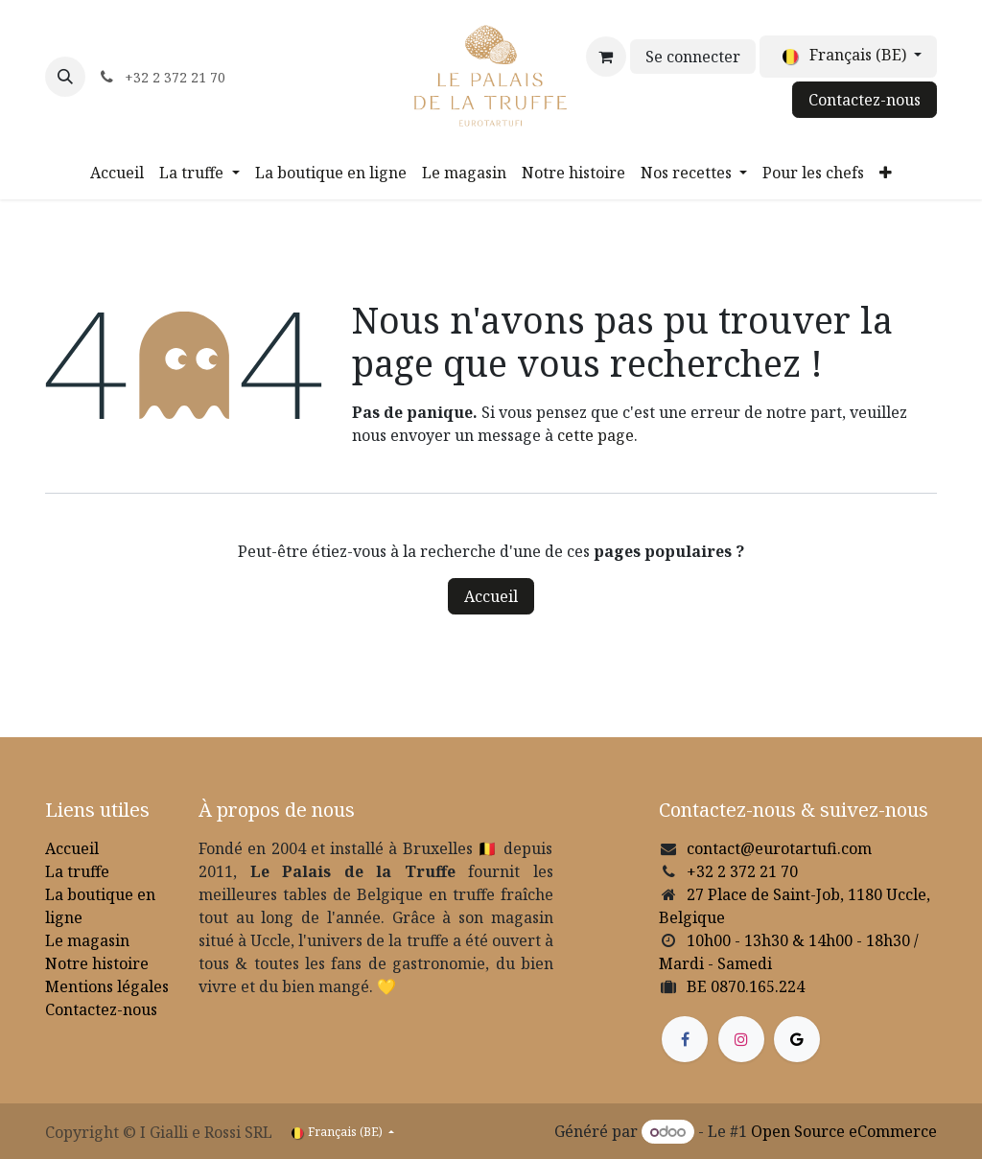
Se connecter (692, 56)
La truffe (77, 871)
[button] (65, 77)
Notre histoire (97, 963)
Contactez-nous (864, 99)
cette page (595, 435)
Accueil (491, 596)
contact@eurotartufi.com (779, 848)
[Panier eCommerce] (606, 56)
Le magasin (87, 940)
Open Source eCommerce (844, 1131)
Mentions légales (107, 986)
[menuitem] (117, 172)
